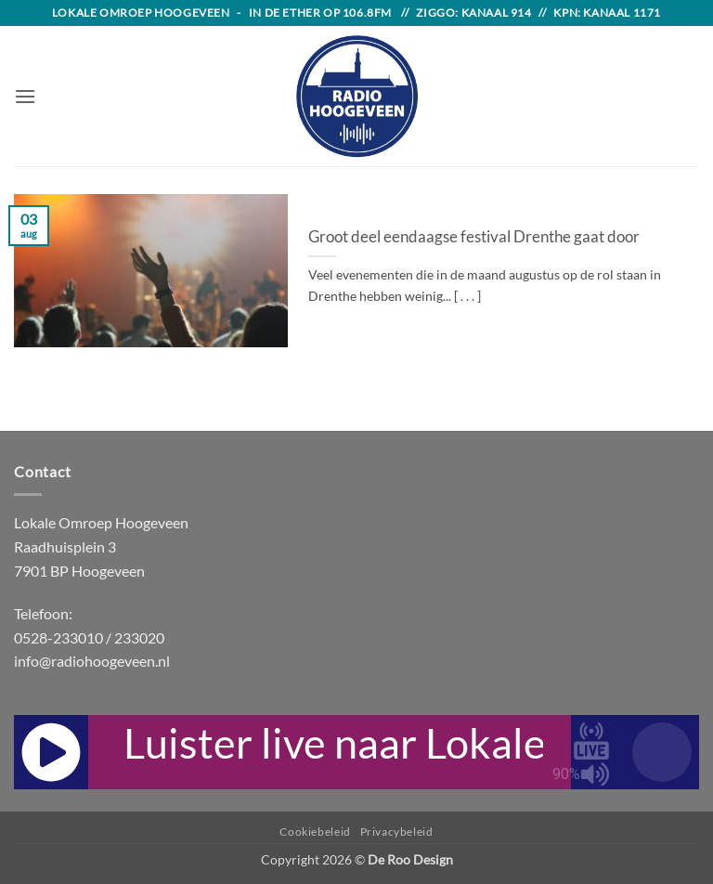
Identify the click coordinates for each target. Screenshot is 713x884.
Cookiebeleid (314, 831)
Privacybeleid (397, 831)
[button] (25, 96)
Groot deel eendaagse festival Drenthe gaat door (474, 237)
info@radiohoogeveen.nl (92, 661)
